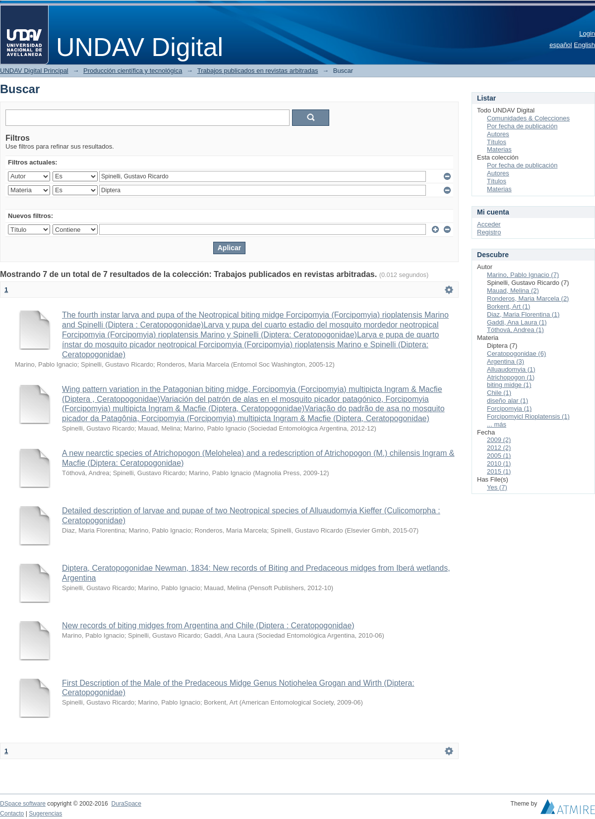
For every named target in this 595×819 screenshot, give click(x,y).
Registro (489, 232)
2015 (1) (499, 471)
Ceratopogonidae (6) (516, 353)
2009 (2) (499, 439)
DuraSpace (126, 803)
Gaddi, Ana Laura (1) (517, 322)
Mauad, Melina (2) (513, 290)
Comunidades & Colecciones (528, 118)
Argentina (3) (505, 361)
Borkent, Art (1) (508, 306)
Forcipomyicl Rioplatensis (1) (528, 416)
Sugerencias (45, 813)
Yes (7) (497, 487)
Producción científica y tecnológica (132, 70)
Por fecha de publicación (522, 126)
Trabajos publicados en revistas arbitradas (257, 70)
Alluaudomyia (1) (511, 369)
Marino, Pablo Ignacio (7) (523, 274)
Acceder (489, 224)
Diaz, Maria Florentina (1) (523, 314)
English (584, 45)
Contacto (12, 813)
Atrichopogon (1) (511, 377)
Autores (498, 134)
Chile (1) (499, 392)
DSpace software (23, 803)
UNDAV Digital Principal (34, 70)
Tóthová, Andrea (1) (515, 329)
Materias (499, 149)
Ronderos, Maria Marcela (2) (528, 298)
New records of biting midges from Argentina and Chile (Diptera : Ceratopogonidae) (208, 625)
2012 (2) (499, 447)
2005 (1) (499, 455)
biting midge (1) (509, 384)
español (560, 45)
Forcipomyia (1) (509, 408)
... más (496, 424)
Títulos (496, 142)
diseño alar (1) (507, 400)
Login (587, 33)
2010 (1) (499, 463)
